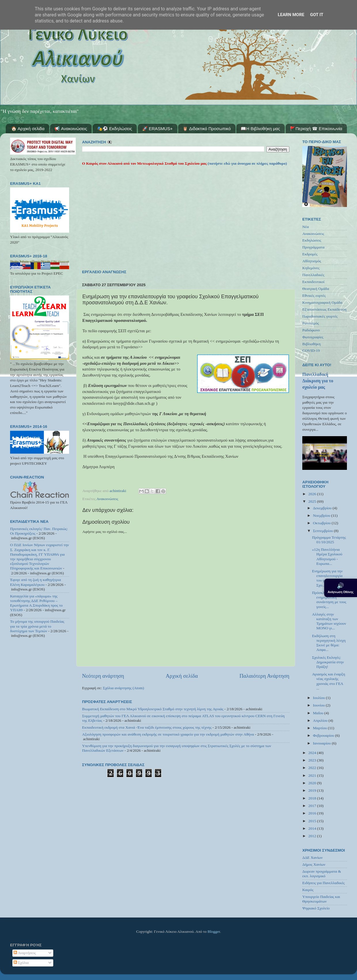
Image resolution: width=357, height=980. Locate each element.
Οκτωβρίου (322, 523)
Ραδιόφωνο (311, 330)
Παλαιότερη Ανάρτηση (264, 676)
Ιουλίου (319, 698)
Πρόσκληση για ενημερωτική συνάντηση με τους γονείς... (329, 599)
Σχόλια (21, 962)
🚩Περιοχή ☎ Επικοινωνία (316, 128)
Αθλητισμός (311, 261)
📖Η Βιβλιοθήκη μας (260, 128)
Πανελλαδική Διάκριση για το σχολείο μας (317, 381)
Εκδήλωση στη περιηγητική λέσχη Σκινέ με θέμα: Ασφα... (329, 643)
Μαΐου (318, 713)
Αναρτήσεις (25, 953)
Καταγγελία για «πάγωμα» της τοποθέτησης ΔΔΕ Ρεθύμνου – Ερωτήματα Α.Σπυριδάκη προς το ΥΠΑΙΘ (36, 603)
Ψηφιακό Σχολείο (316, 908)
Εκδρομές (310, 254)
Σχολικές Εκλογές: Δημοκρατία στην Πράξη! (328, 662)
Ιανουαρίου (322, 743)
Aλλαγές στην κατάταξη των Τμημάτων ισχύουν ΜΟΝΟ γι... (329, 621)
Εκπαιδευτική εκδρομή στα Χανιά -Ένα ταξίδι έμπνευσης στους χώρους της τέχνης (147, 727)
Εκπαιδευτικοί (313, 282)
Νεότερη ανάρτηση (103, 676)
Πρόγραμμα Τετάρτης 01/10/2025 (329, 539)
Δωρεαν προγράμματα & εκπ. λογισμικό (321, 873)
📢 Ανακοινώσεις (70, 128)
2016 (312, 813)
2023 (312, 760)
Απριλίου (320, 720)
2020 (312, 783)
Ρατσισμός (310, 323)
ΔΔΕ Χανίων (312, 857)
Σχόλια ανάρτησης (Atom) (123, 688)
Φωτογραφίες (312, 337)
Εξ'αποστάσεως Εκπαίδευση (324, 309)
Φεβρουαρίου (324, 735)
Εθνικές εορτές (314, 295)
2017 (312, 806)
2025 (312, 501)
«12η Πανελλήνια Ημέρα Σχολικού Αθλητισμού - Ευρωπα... (327, 556)
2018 (312, 798)
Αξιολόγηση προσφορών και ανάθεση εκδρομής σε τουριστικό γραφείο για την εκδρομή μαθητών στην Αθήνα (168, 734)
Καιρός (308, 890)
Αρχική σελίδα (182, 676)
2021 (312, 775)
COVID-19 (311, 350)
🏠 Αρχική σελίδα (28, 128)
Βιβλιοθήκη (311, 344)
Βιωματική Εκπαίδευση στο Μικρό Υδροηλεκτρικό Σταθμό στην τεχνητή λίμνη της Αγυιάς (152, 709)
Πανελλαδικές (313, 275)
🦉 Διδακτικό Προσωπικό (207, 128)
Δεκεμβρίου (323, 508)
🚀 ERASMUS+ (157, 128)
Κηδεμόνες (311, 268)
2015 (312, 821)
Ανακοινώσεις (107, 499)
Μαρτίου (320, 728)
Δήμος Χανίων (313, 864)
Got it (316, 14)
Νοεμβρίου (322, 515)
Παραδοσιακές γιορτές (319, 316)
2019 (312, 790)
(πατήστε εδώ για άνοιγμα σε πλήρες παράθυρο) (247, 163)
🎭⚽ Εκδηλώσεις (114, 128)
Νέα (305, 227)
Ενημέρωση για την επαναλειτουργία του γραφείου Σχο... (327, 578)
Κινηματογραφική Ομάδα (322, 302)
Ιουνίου (319, 705)
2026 (312, 494)
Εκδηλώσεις (311, 240)
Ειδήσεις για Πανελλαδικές (323, 883)
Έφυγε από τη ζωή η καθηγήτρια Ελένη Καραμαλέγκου (35, 582)
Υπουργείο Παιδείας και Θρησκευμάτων (321, 898)
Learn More (291, 14)
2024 (312, 753)
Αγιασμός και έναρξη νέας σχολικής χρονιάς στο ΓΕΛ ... (328, 681)
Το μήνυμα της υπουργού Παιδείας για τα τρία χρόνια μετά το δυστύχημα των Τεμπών (37, 626)
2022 (312, 768)
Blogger (214, 931)
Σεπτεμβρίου (323, 531)
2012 (312, 836)
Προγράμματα (313, 247)
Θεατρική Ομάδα (315, 288)
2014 (312, 828)
